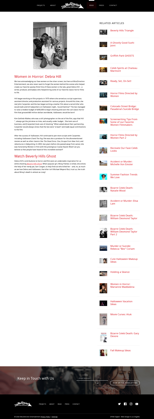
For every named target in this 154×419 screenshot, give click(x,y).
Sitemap (55, 416)
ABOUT (53, 5)
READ (91, 5)
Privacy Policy (45, 416)
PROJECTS (41, 5)
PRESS (101, 5)
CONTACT (113, 5)
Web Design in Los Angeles (130, 416)
